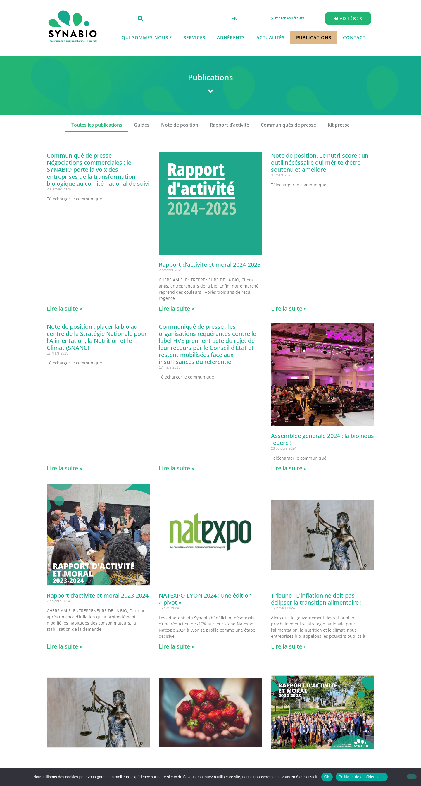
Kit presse (339, 125)
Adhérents (231, 37)
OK (327, 777)
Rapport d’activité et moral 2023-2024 (98, 595)
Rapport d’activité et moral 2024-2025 (209, 265)
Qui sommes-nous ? (147, 37)
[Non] (412, 776)
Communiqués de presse (288, 125)
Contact (354, 37)
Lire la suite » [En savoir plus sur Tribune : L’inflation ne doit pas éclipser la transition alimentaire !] (289, 646)
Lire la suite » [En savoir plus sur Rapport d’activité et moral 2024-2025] (177, 308)
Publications (313, 37)
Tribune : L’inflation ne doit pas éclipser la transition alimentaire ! (316, 598)
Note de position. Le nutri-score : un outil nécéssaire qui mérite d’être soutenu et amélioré (319, 162)
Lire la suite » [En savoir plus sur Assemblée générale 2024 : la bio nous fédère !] (289, 468)
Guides (141, 125)
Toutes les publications (96, 125)
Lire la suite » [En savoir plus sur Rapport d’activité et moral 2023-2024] (65, 646)
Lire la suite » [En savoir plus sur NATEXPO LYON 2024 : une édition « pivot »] (177, 646)
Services (194, 37)
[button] (140, 18)
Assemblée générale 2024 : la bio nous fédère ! (322, 439)
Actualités (270, 37)
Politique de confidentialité (362, 777)
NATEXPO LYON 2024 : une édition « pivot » (205, 598)
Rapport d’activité (229, 125)
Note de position (179, 125)
